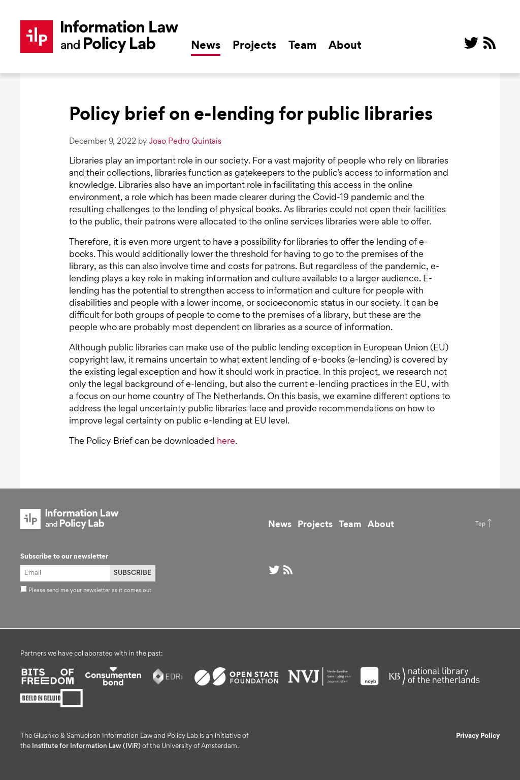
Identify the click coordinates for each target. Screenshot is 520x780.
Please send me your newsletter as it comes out (85, 590)
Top (480, 524)
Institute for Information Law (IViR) (86, 746)
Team (302, 46)
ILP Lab (99, 36)
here (226, 442)
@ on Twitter (471, 43)
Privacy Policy (478, 736)
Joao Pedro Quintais (185, 141)
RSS (489, 43)
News (205, 46)
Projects (254, 46)
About (345, 46)
